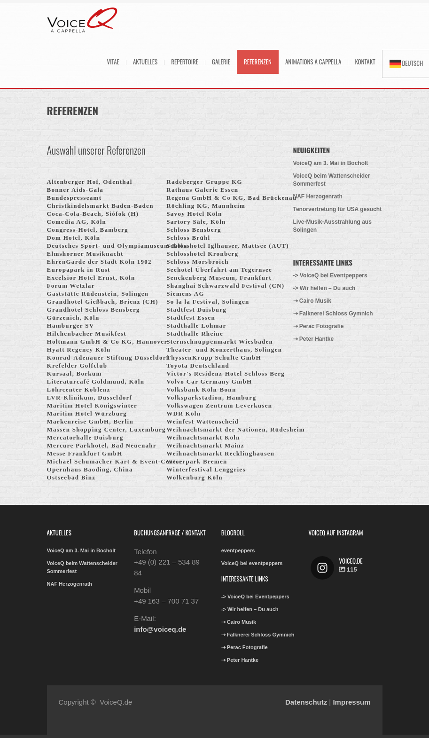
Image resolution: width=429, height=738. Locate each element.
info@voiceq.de (160, 629)
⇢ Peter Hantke (313, 339)
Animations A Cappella (313, 61)
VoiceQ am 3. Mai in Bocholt (330, 163)
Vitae (113, 61)
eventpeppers (238, 550)
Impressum (351, 702)
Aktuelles (145, 61)
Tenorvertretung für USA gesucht (337, 209)
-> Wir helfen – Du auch (324, 288)
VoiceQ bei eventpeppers (252, 563)
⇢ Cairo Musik (312, 301)
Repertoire (184, 61)
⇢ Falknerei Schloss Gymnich (333, 313)
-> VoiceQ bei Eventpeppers (330, 275)
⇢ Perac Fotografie (318, 326)
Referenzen (258, 61)
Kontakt (365, 61)
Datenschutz (306, 702)
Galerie (221, 61)
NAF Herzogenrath (318, 196)
